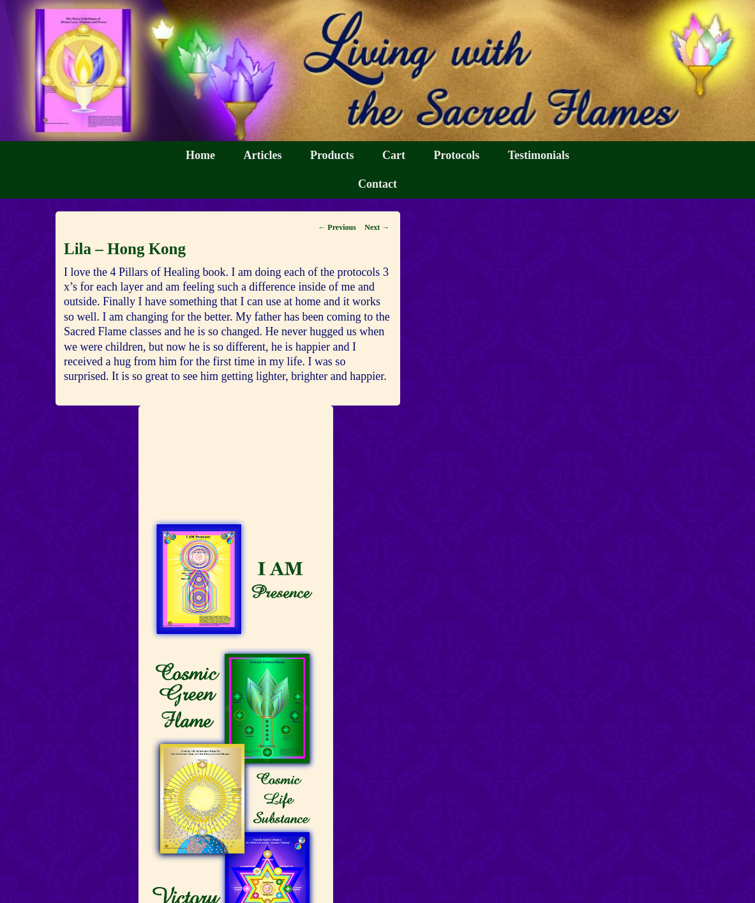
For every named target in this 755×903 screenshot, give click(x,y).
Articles (262, 155)
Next (376, 227)
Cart (393, 155)
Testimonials (538, 155)
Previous (336, 227)
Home (200, 155)
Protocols (457, 155)
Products (332, 155)
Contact (377, 184)
